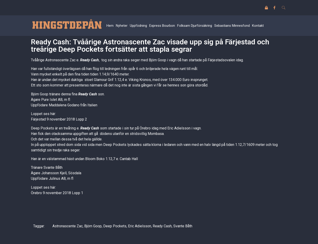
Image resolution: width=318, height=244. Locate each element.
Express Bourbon (162, 26)
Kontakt (258, 26)
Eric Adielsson (139, 226)
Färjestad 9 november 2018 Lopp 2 (59, 119)
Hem (110, 26)
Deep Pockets (114, 226)
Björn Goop (93, 226)
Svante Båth (182, 226)
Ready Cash (162, 226)
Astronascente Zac (67, 226)
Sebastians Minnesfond (232, 26)
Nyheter (122, 26)
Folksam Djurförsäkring (194, 26)
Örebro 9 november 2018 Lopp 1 (57, 193)
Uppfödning (138, 26)
